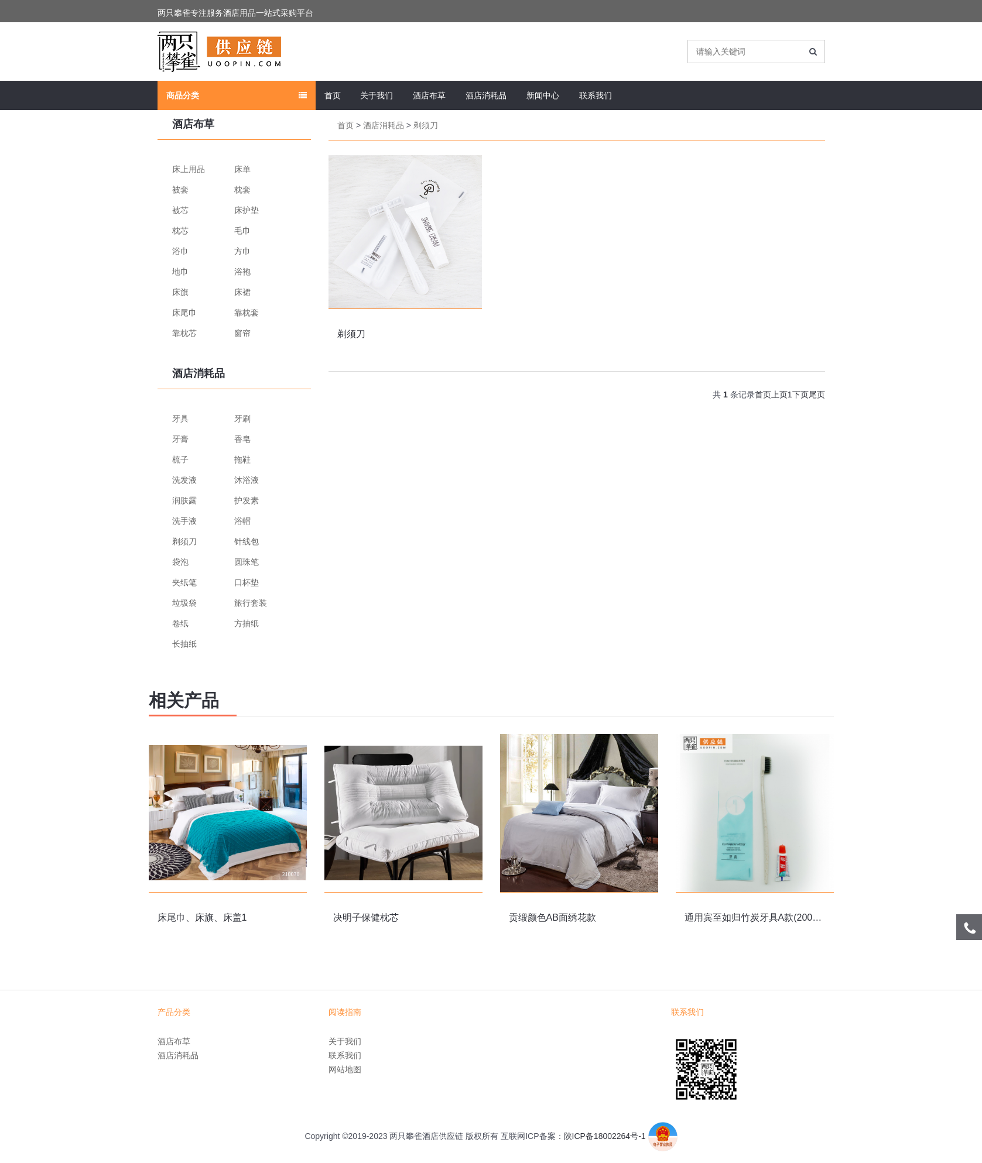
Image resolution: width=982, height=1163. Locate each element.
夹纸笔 (184, 582)
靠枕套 (246, 312)
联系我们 (595, 95)
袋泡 (180, 562)
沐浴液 (246, 480)
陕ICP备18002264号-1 (605, 1136)
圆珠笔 (246, 562)
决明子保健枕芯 (366, 917)
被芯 (180, 210)
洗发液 (184, 480)
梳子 (180, 459)
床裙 (242, 292)
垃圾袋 (184, 603)
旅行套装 (250, 603)
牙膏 (180, 439)
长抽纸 (184, 644)
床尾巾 (184, 312)
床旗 (180, 292)
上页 (779, 394)
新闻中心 (542, 95)
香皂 (242, 439)
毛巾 (242, 230)
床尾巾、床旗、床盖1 (202, 917)
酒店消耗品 (486, 95)
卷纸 (180, 623)
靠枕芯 (184, 333)
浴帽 (242, 521)
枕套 (242, 189)
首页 (332, 95)
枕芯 (180, 230)
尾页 (817, 394)
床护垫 (246, 210)
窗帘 (242, 333)
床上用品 (188, 169)
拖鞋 (242, 459)
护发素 (246, 500)
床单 (242, 169)
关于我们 (376, 95)
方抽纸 (246, 623)
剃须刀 (184, 541)
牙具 (180, 418)
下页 (800, 394)
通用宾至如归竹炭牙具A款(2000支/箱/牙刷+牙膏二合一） (803, 917)
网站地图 (345, 1069)
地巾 (180, 271)
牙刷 (242, 418)
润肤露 (184, 500)
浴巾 (180, 251)
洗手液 (184, 521)
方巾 (242, 251)
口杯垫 (246, 582)
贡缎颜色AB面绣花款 (552, 917)
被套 (180, 189)
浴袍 (242, 271)
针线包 (246, 541)
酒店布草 (429, 95)
